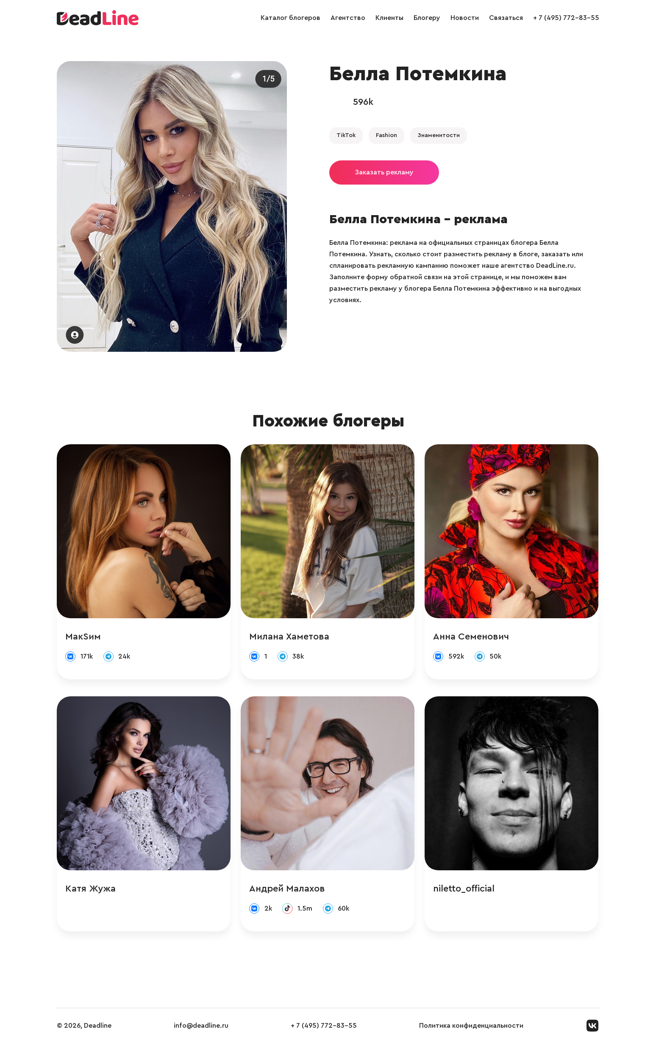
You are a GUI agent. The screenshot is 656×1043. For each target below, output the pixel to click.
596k (363, 102)
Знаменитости (438, 135)
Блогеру (427, 17)
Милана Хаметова (289, 636)
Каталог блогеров (290, 17)
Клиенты (389, 17)
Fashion (386, 135)
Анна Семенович (471, 636)
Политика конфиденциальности (471, 1025)
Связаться (506, 17)
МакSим (83, 636)
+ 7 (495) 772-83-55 (566, 17)
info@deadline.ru (201, 1025)
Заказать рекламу (384, 172)
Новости (464, 17)
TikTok (346, 135)
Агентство (348, 17)
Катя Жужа (90, 888)
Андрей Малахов (287, 888)
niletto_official (464, 888)
